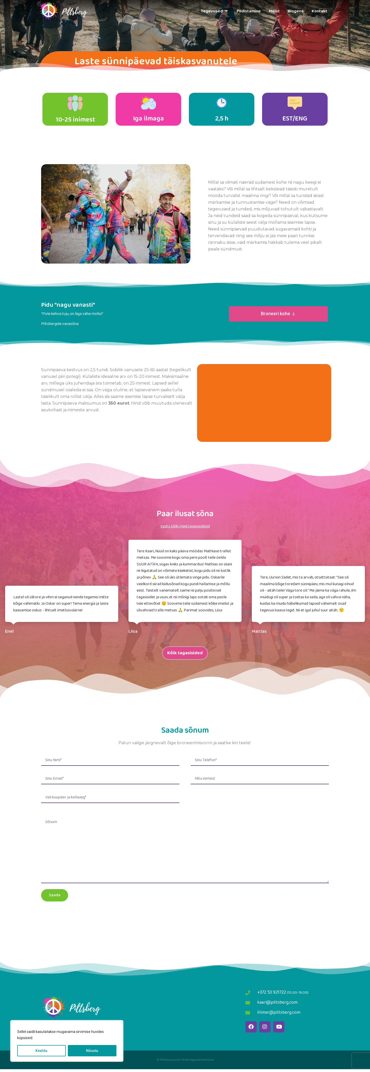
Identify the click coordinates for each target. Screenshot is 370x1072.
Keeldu (41, 1051)
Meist (274, 11)
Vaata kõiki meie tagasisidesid (185, 529)
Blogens (296, 11)
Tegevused (215, 11)
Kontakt (319, 11)
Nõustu (92, 1051)
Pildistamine (249, 11)
